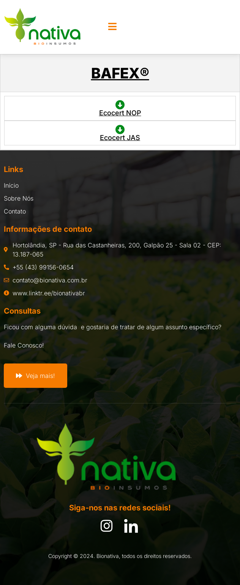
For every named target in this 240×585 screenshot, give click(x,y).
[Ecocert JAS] (120, 129)
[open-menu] (112, 27)
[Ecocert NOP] (120, 105)
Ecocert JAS (120, 138)
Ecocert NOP (120, 113)
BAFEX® (120, 73)
